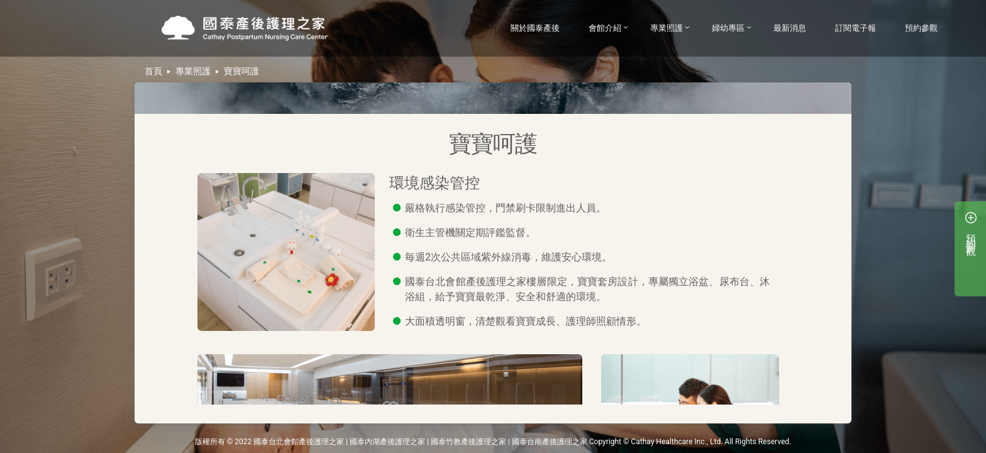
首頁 (153, 71)
